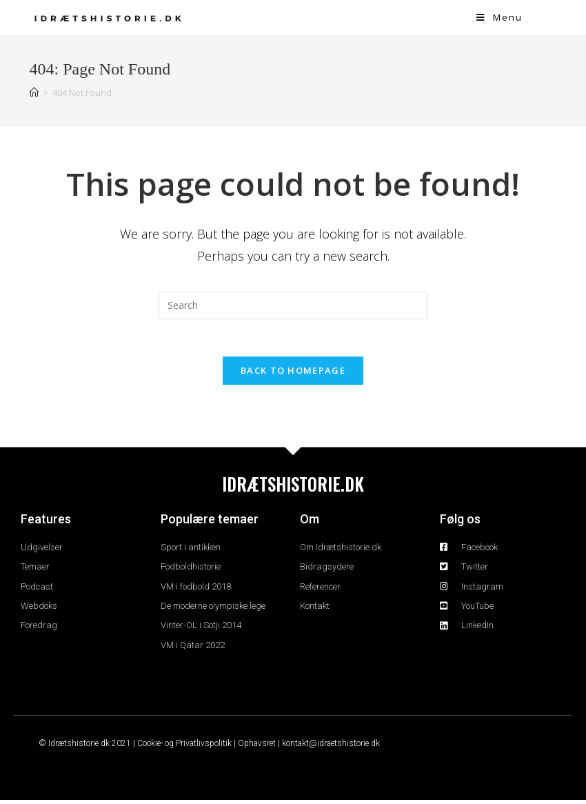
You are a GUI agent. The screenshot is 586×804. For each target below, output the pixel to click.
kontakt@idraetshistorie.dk (331, 747)
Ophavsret (257, 747)
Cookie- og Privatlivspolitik (184, 747)
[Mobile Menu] (499, 17)
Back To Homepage (293, 374)
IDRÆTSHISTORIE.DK (293, 488)
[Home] (34, 92)
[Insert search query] (293, 305)
